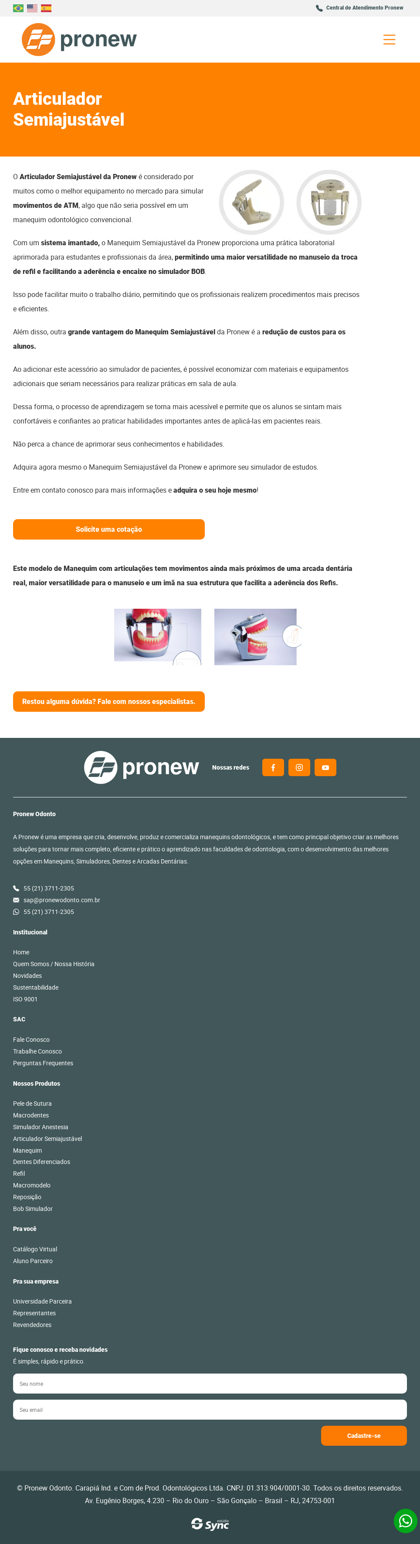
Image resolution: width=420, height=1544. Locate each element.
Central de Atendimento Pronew (364, 8)
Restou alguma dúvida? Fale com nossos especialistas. (109, 701)
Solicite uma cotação (109, 529)
